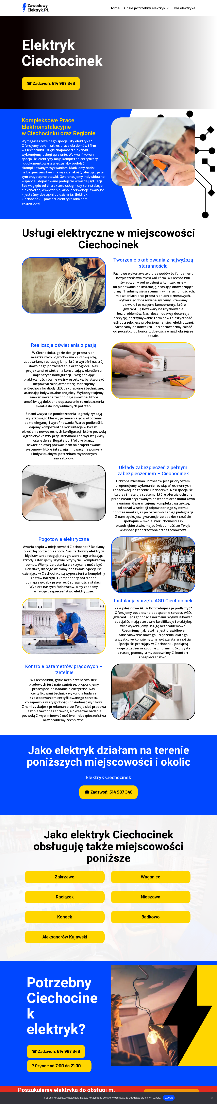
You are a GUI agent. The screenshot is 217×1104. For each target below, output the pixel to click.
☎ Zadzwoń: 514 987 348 (51, 83)
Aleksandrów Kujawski (64, 937)
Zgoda (169, 1097)
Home (114, 8)
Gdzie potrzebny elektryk (144, 8)
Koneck (64, 917)
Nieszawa (150, 897)
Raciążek (65, 897)
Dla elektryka (184, 8)
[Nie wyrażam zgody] (212, 1098)
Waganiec (150, 877)
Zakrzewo (64, 877)
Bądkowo (150, 917)
